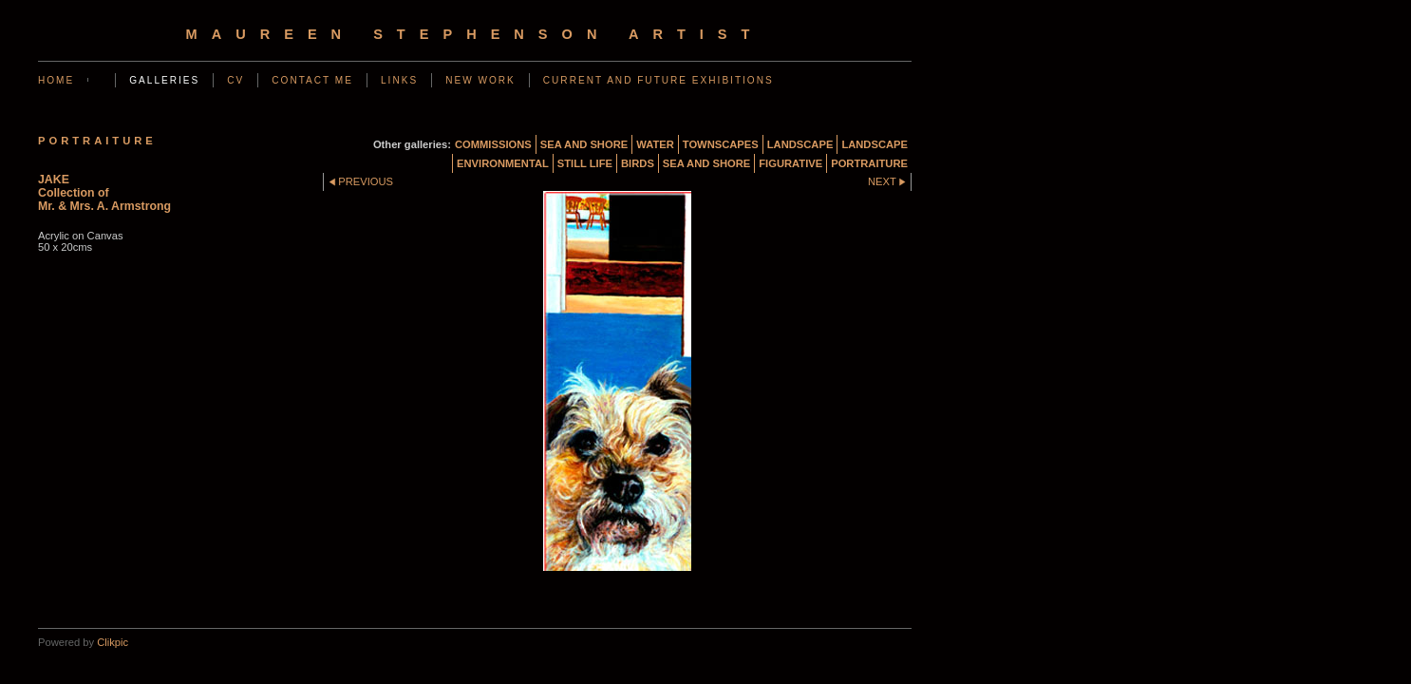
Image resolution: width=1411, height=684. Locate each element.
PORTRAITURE (869, 163)
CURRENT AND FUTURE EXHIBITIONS (658, 80)
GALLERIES (164, 80)
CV (235, 80)
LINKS (399, 80)
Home (56, 80)
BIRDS (637, 163)
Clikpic (112, 642)
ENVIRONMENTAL (503, 163)
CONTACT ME (312, 80)
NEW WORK (480, 80)
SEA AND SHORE (584, 144)
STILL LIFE (584, 163)
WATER (655, 144)
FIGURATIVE (790, 163)
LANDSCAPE (800, 144)
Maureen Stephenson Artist (475, 34)
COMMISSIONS (493, 144)
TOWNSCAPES (721, 144)
